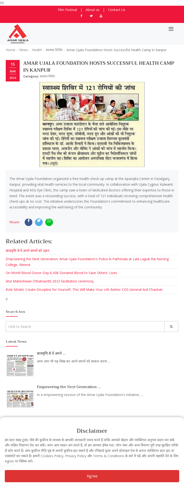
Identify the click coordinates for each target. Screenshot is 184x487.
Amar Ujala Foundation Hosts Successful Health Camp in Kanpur (98, 66)
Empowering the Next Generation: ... (69, 387)
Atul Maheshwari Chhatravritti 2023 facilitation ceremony (50, 281)
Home (10, 50)
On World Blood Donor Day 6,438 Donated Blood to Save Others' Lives (61, 273)
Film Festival (67, 9)
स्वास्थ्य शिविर (54, 50)
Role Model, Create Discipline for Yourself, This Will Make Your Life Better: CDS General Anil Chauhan (84, 289)
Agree (92, 476)
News (23, 50)
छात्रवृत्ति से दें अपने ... (51, 353)
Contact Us (116, 9)
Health (37, 50)
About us (92, 9)
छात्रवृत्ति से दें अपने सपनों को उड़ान (27, 250)
